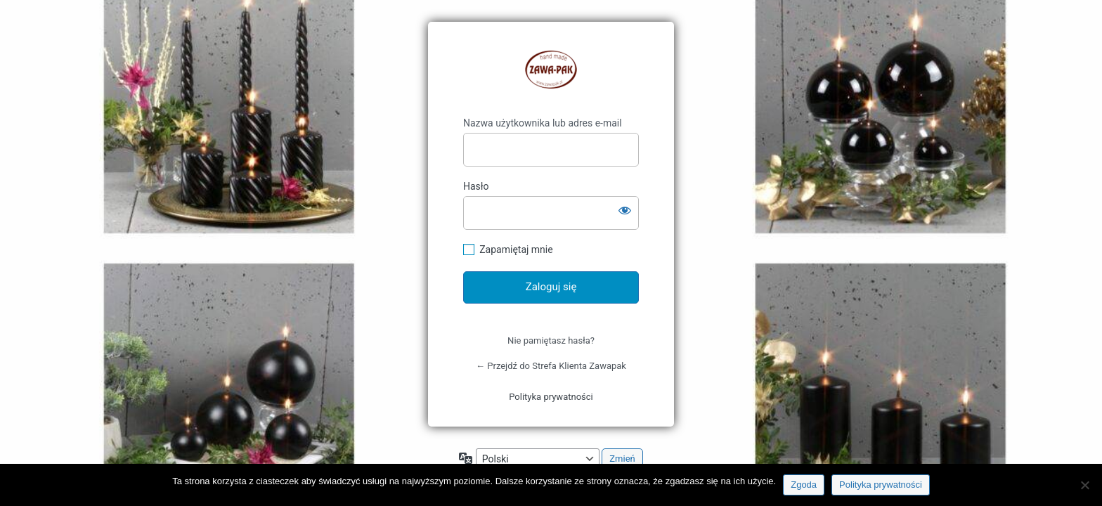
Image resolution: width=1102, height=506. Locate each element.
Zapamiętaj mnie (515, 249)
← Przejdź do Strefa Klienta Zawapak (551, 366)
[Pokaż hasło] (625, 210)
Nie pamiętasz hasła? (551, 340)
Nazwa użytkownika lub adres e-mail (542, 123)
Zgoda (804, 484)
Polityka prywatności (550, 396)
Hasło (476, 186)
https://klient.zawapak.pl (551, 69)
